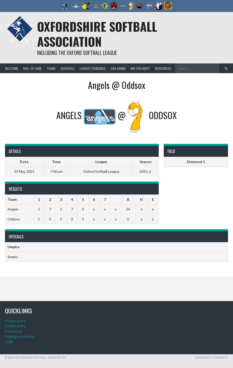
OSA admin (118, 68)
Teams (51, 68)
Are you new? (140, 68)
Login (9, 342)
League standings (93, 68)
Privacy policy (15, 321)
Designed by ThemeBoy (211, 357)
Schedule (68, 68)
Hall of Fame (32, 68)
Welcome (11, 68)
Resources (163, 68)
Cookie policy (15, 326)
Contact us (13, 331)
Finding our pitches (20, 336)
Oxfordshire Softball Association (97, 33)
